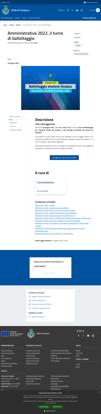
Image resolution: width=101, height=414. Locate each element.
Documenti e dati (6, 366)
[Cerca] (98, 10)
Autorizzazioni (55, 361)
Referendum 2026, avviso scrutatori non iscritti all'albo (54, 233)
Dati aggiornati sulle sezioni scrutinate (64, 157)
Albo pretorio (55, 378)
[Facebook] (67, 10)
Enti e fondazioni (6, 358)
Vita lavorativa (30, 356)
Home (5, 25)
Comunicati (79, 353)
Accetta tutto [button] (44, 407)
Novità (12, 25)
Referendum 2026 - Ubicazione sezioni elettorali (52, 208)
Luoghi (78, 364)
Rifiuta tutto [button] (57, 407)
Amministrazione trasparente (60, 376)
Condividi (78, 34)
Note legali (54, 384)
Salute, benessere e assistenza (60, 358)
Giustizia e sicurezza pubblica (60, 350)
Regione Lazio (5, 2)
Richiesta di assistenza (33, 384)
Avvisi (78, 356)
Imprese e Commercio (32, 358)
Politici (3, 361)
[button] (50, 411)
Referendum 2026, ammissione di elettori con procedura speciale (57, 221)
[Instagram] (80, 10)
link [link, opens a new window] (55, 403)
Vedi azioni (78, 37)
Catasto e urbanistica (32, 361)
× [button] (99, 392)
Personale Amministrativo (9, 363)
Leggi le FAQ (30, 381)
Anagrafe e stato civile (33, 350)
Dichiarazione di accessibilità (60, 386)
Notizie (18, 25)
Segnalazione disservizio (33, 378)
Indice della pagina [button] (15, 117)
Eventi (78, 367)
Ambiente (54, 355)
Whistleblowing (55, 389)
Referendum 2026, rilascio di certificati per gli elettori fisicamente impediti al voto (63, 218)
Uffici (2, 356)
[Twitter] (71, 10)
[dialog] (50, 402)
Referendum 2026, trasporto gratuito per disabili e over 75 (55, 215)
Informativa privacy (57, 381)
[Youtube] (76, 10)
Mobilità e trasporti (32, 363)
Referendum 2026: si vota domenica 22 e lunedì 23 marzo (55, 210)
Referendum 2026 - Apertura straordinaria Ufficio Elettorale (56, 213)
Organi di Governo (6, 350)
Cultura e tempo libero (33, 353)
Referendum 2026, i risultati (45, 205)
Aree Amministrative (7, 353)
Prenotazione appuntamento (35, 376)
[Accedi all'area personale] (90, 2)
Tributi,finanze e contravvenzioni (61, 353)
